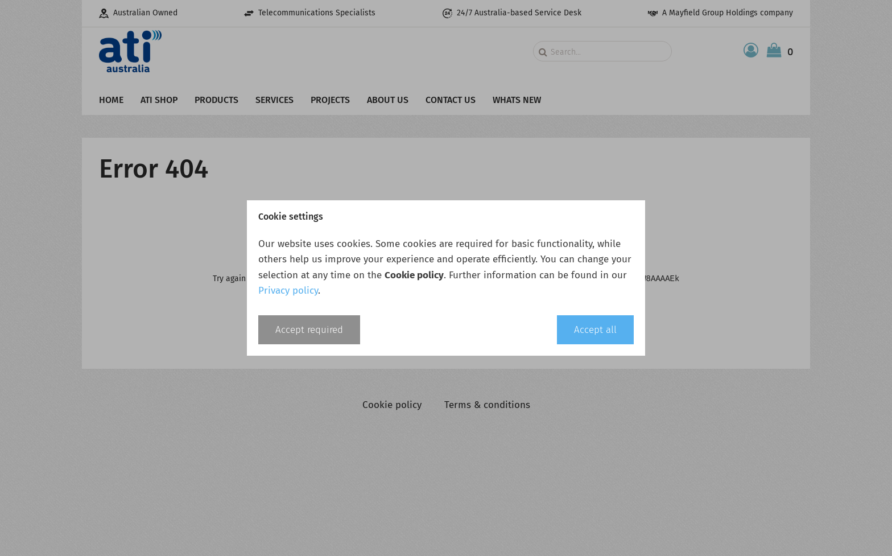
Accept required (309, 330)
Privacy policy (288, 290)
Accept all (595, 330)
